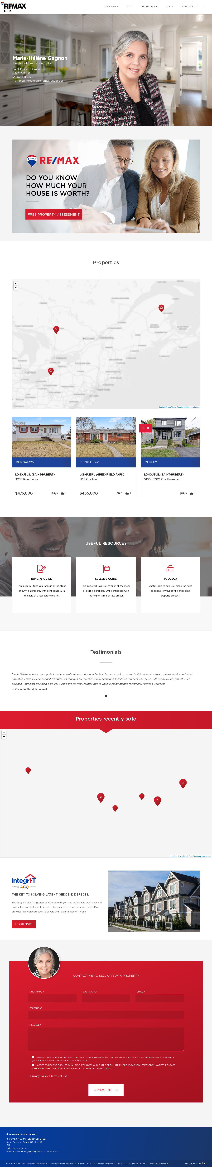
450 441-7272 (24, 77)
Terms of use (59, 1076)
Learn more (24, 924)
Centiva (201, 1163)
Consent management (158, 1163)
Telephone (35, 1008)
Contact (187, 7)
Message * (35, 1025)
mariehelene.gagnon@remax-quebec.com (39, 81)
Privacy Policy (39, 1076)
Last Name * (90, 992)
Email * (141, 992)
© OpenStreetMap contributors (187, 407)
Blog (130, 7)
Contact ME (106, 1090)
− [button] (16, 288)
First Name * (36, 992)
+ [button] (16, 283)
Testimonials (150, 7)
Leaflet (162, 407)
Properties (111, 7)
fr (205, 7)
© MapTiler (170, 407)
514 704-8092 (24, 73)
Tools (170, 7)
